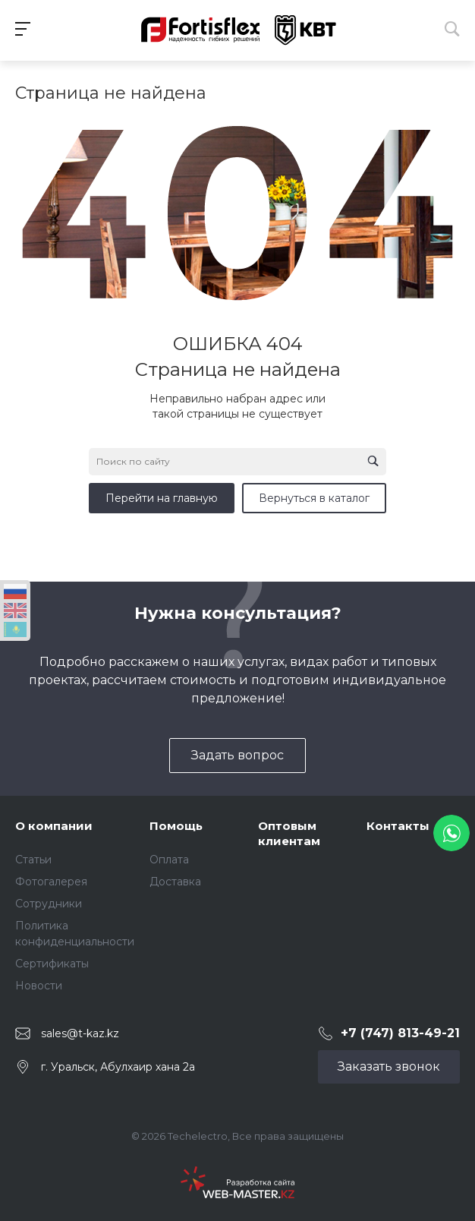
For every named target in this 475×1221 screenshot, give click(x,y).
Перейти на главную (161, 498)
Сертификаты (52, 963)
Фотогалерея (51, 881)
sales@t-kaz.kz (80, 1033)
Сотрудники (48, 903)
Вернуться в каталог (314, 498)
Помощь (176, 826)
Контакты (397, 826)
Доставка (175, 881)
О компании (54, 826)
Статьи (33, 859)
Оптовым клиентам (289, 833)
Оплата (169, 859)
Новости (38, 985)
